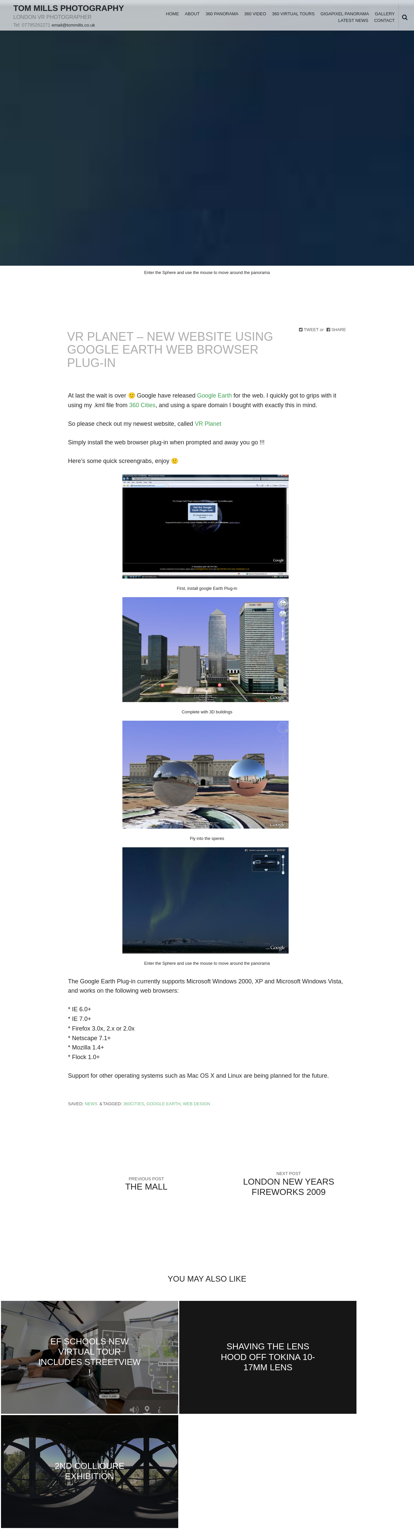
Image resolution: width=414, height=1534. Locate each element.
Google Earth (214, 395)
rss (92, 1447)
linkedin (39, 1447)
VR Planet (207, 423)
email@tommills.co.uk (74, 34)
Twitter (17, 1447)
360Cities (134, 1103)
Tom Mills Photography (47, 13)
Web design (197, 1103)
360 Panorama (221, 18)
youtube (70, 1447)
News (91, 1103)
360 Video (255, 18)
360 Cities (142, 405)
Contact (384, 25)
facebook (28, 1447)
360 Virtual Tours (293, 18)
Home (172, 18)
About (192, 18)
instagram (81, 1447)
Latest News (353, 25)
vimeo (60, 1447)
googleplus (49, 1447)
